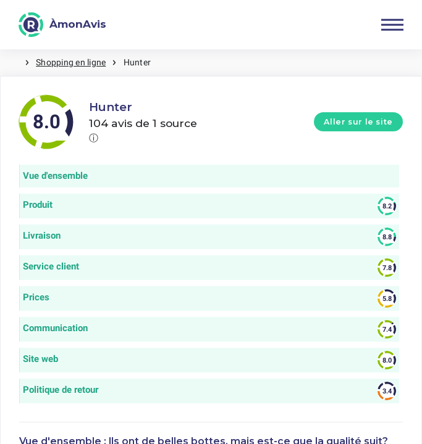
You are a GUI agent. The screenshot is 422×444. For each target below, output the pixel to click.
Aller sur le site (358, 121)
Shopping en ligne (71, 62)
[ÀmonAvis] (62, 24)
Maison (12, 63)
